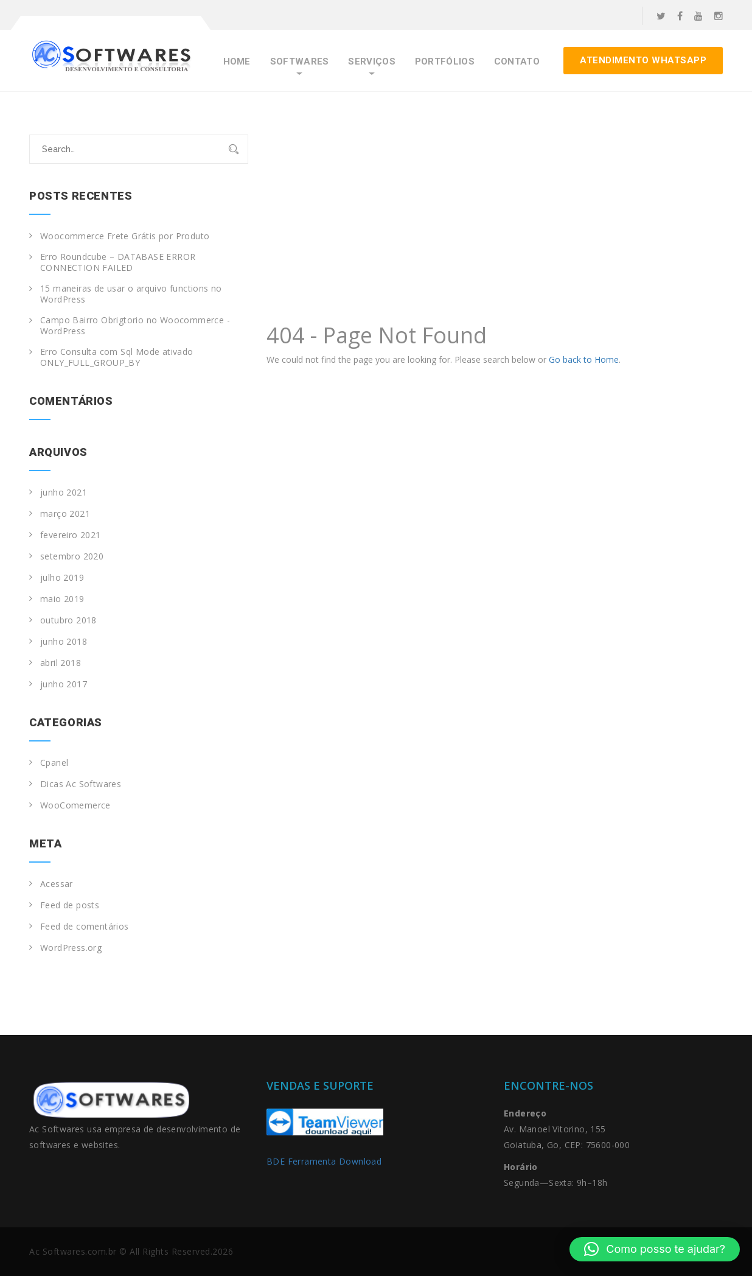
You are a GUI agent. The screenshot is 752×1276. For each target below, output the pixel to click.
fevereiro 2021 (70, 535)
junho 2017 (63, 684)
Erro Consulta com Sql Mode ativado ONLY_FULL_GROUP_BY (116, 357)
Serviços (371, 61)
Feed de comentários (84, 926)
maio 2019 (62, 599)
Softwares (299, 61)
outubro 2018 (68, 620)
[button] (654, 1249)
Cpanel (54, 762)
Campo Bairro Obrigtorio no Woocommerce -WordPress (135, 326)
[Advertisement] (494, 226)
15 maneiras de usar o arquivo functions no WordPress (131, 294)
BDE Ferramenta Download (325, 1161)
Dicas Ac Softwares (80, 784)
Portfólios (445, 61)
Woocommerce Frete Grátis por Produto (124, 236)
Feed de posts (69, 905)
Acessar (56, 883)
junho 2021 (63, 492)
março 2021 (65, 513)
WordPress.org (71, 947)
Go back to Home (584, 359)
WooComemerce (75, 805)
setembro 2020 (71, 556)
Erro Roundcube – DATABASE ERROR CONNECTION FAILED (117, 262)
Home (237, 61)
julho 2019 (62, 577)
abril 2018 (60, 662)
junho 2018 (63, 641)
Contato (517, 61)
